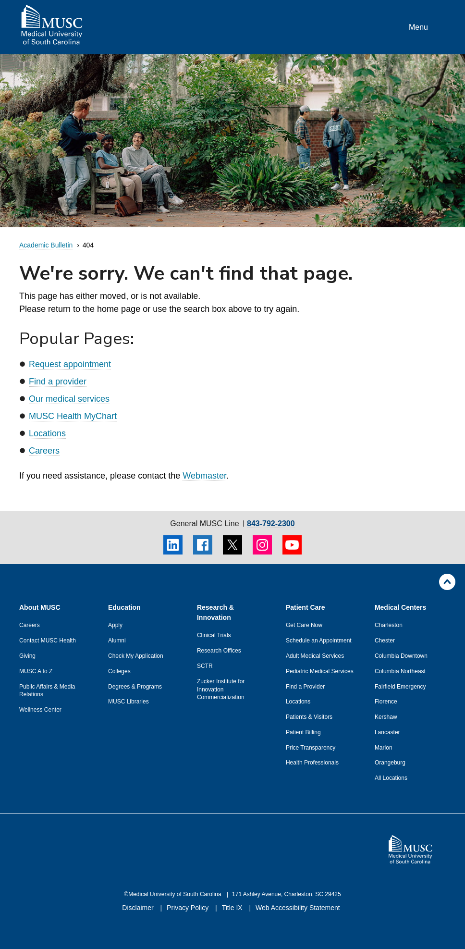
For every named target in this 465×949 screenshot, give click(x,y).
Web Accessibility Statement (298, 908)
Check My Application (135, 656)
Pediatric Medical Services (320, 671)
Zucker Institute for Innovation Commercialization (221, 689)
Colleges (119, 671)
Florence (386, 701)
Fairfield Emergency (400, 686)
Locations (47, 433)
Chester (385, 640)
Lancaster (387, 732)
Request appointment (70, 364)
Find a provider (57, 381)
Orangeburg (390, 762)
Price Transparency (310, 747)
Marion (383, 747)
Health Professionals (312, 762)
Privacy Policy (188, 908)
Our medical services (69, 399)
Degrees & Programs (135, 686)
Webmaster (204, 476)
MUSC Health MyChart (73, 416)
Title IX (233, 908)
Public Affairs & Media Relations (47, 690)
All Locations (391, 778)
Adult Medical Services (315, 656)
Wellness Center (40, 709)
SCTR (205, 666)
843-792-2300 (271, 524)
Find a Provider (305, 686)
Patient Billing (303, 732)
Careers (44, 451)
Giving (27, 656)
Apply (115, 625)
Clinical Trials (214, 635)
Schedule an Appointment (319, 640)
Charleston (389, 625)
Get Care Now (304, 625)
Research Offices (219, 650)
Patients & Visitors (309, 717)
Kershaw (386, 717)
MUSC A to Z (35, 671)
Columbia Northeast (400, 671)
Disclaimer (138, 908)
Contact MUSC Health (47, 640)
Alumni (117, 640)
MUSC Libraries (128, 701)
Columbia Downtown (401, 656)
